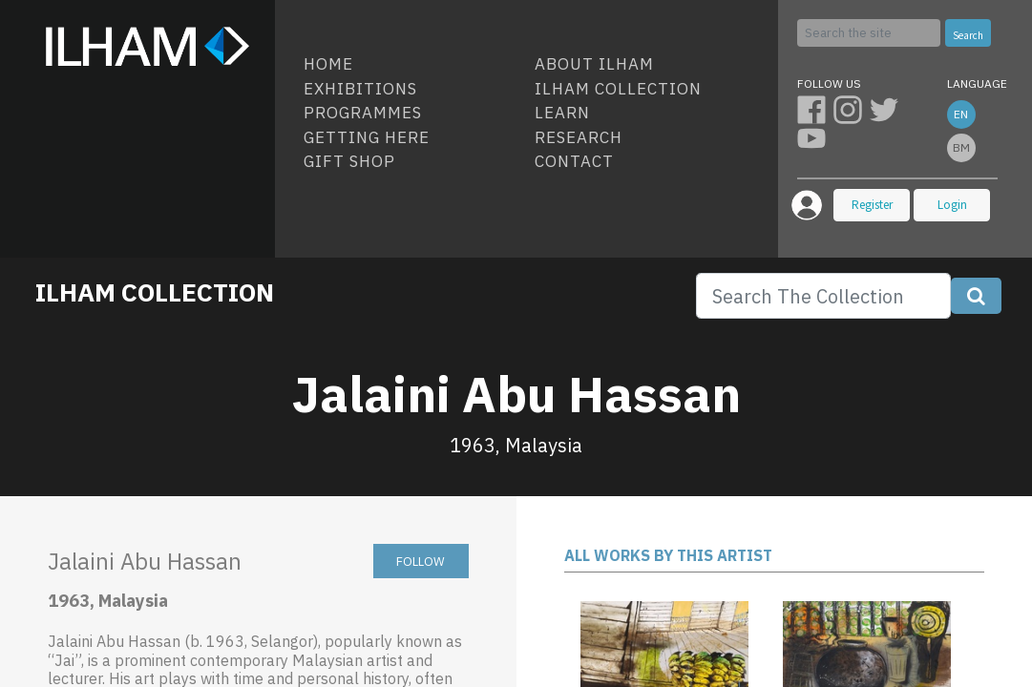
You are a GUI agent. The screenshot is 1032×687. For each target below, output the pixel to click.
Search (968, 35)
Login (952, 205)
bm (961, 147)
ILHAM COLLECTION (154, 292)
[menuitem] (411, 64)
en (961, 114)
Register (872, 205)
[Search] (868, 33)
